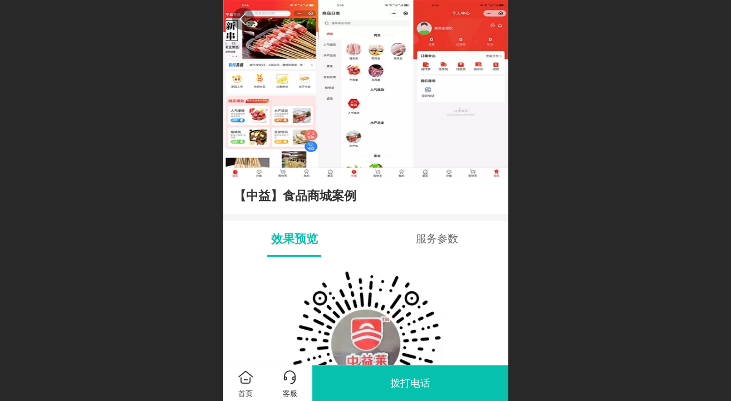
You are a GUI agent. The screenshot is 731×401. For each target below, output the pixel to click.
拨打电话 (410, 383)
